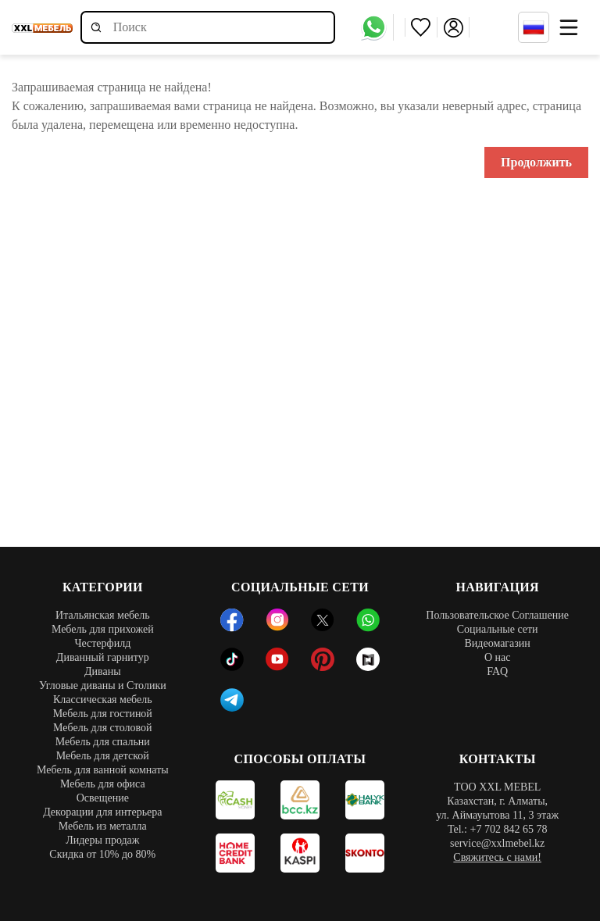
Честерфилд (102, 643)
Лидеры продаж (102, 840)
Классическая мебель (102, 699)
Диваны (102, 671)
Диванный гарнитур (102, 657)
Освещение (103, 798)
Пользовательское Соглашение (497, 615)
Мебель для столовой (102, 728)
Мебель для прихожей (103, 629)
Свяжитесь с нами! (497, 857)
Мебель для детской (102, 756)
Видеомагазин (497, 643)
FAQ (497, 671)
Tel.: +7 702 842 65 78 (497, 829)
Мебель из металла (103, 826)
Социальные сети (497, 629)
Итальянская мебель (102, 615)
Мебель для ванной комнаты (103, 770)
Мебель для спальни (102, 742)
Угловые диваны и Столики (102, 685)
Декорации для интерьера (102, 812)
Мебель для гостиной (102, 713)
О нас (497, 657)
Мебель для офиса (102, 784)
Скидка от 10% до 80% (102, 854)
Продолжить (536, 162)
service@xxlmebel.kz (497, 843)
